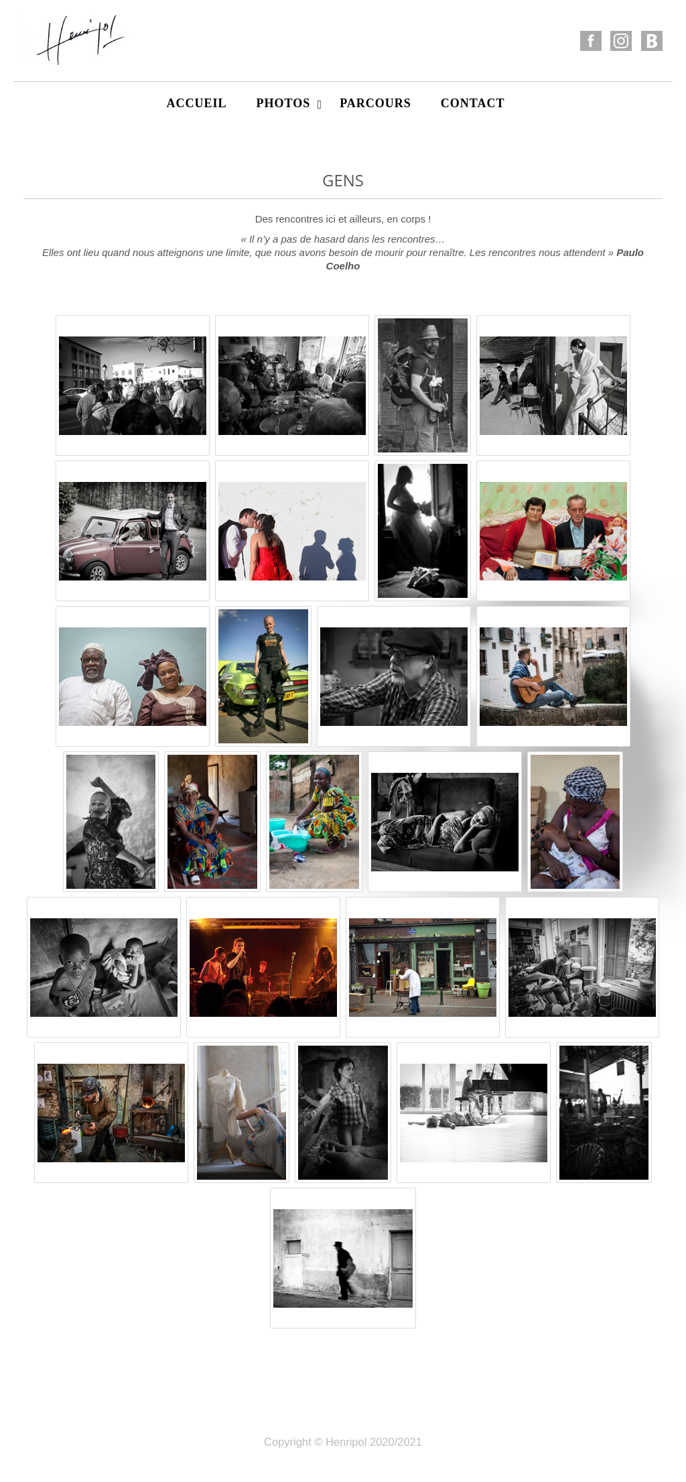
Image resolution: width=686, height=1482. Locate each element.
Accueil (196, 103)
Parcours (375, 103)
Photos (289, 104)
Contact (473, 103)
